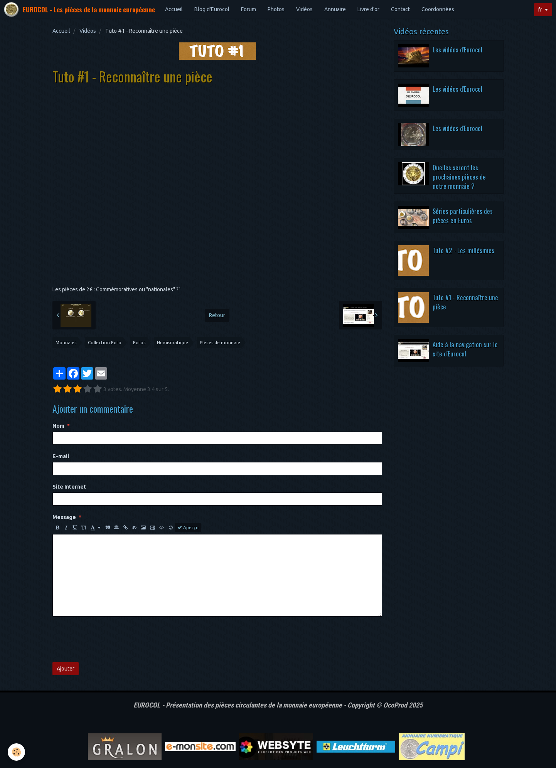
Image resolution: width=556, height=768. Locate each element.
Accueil (174, 9)
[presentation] (111, 639)
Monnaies (66, 342)
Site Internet (69, 487)
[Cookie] (16, 752)
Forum (248, 9)
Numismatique (172, 342)
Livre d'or (368, 9)
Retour (217, 315)
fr (540, 10)
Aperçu (188, 527)
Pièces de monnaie (220, 342)
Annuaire (335, 9)
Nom (58, 426)
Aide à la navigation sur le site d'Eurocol (465, 348)
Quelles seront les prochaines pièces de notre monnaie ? (459, 176)
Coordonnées (437, 9)
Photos (276, 9)
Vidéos (304, 9)
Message (64, 517)
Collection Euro (104, 342)
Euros (139, 342)
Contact (400, 9)
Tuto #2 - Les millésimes (463, 250)
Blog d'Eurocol (211, 9)
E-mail (60, 456)
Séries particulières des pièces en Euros (463, 215)
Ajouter (65, 668)
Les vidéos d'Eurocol (457, 49)
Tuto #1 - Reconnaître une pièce (465, 301)
